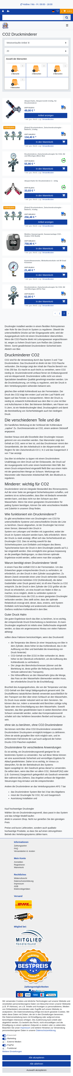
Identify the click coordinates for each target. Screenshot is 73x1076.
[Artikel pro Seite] (36, 51)
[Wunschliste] (57, 11)
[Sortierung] (36, 43)
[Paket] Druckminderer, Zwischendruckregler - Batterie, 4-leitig (43, 208)
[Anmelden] (3, 11)
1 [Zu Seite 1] (59, 313)
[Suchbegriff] (32, 17)
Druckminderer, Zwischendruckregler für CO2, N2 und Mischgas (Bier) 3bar (44, 155)
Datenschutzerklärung (23, 881)
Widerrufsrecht (20, 878)
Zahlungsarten (20, 846)
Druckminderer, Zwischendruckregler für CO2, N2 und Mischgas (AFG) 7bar (44, 288)
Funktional (12, 1048)
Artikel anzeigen (46, 115)
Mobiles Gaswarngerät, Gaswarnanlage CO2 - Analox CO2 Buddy (43, 235)
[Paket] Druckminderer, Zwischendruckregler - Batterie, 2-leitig (43, 128)
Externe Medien (14, 1042)
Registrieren (19, 865)
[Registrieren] (8, 11)
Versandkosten (48, 119)
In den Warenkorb (50, 142)
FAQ (16, 848)
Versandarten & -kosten (24, 851)
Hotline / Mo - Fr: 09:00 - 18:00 (37, 4)
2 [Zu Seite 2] (64, 313)
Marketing (11, 1038)
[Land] (53, 11)
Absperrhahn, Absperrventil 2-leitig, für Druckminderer (40, 102)
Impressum (19, 883)
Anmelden (18, 862)
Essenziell (11, 1035)
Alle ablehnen (36, 1064)
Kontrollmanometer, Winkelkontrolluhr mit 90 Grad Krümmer (45, 261)
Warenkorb (19, 867)
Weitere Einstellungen (12, 1051)
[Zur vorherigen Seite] (55, 313)
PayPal (10, 1045)
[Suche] (67, 17)
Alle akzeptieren (36, 1057)
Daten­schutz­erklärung (46, 1030)
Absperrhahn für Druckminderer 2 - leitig (41, 181)
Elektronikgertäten (22, 889)
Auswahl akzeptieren (36, 1070)
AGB (16, 886)
